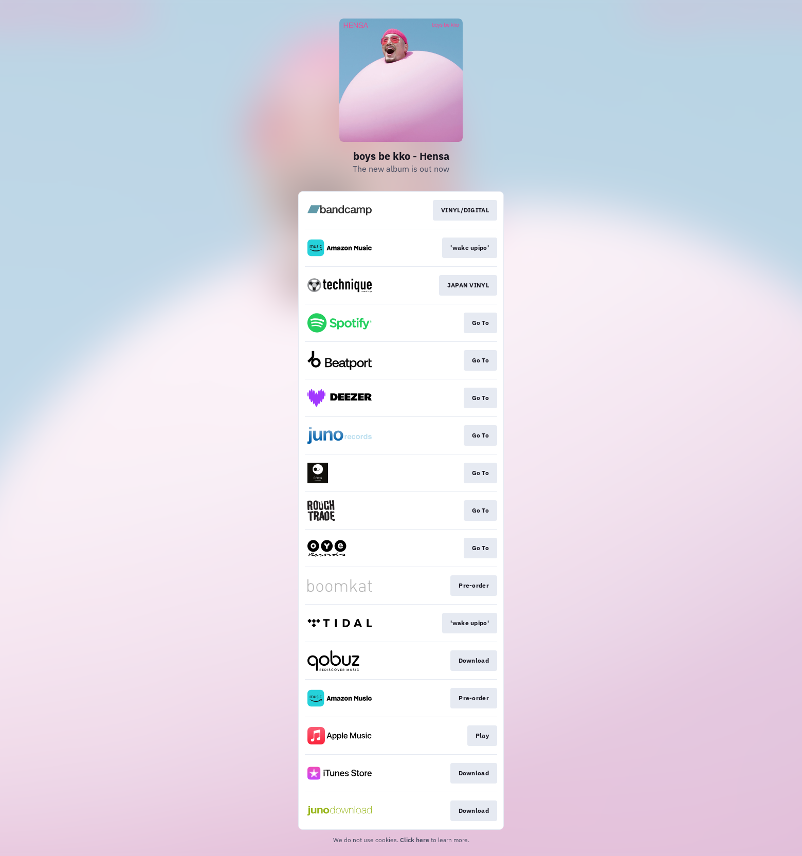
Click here (414, 840)
